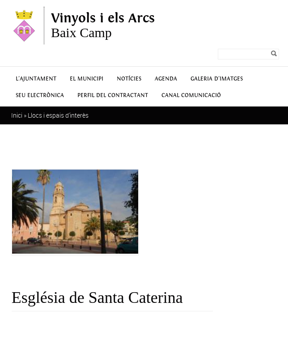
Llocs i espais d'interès (58, 115)
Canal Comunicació (191, 95)
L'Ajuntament (36, 79)
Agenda (166, 79)
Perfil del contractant (112, 95)
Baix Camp (103, 25)
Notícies (129, 79)
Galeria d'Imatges (217, 79)
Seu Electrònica (40, 95)
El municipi (86, 79)
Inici (16, 115)
